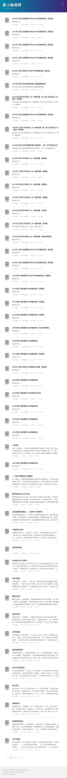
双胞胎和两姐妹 (17, 721)
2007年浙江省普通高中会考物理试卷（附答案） (29, 354)
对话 (24, 456)
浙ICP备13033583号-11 (9, 774)
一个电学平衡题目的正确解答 (22, 476)
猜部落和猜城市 (17, 650)
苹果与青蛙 (16, 578)
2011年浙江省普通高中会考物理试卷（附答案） (29, 302)
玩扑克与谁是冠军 (18, 668)
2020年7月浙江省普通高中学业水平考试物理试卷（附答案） (33, 58)
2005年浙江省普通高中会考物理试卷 (25, 406)
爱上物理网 (12, 5)
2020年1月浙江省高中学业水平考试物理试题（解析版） (31, 71)
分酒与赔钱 (16, 632)
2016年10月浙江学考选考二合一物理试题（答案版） (30, 197)
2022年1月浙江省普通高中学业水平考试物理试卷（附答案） (33, 19)
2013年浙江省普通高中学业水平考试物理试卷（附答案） (32, 276)
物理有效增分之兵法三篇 (20, 494)
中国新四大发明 (17, 530)
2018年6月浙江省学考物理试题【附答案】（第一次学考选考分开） (35, 145)
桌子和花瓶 (16, 739)
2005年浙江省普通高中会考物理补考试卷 (26, 393)
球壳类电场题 (17, 547)
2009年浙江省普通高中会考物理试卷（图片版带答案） (31, 328)
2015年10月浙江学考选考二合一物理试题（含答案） (30, 223)
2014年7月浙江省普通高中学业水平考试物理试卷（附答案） (33, 262)
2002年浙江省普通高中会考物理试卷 (25, 463)
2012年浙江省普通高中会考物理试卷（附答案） (29, 289)
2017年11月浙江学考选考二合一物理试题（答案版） (30, 171)
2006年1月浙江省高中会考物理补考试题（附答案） (30, 367)
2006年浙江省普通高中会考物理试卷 (25, 380)
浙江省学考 (25, 24)
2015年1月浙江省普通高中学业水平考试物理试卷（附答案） (33, 250)
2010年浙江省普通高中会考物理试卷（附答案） (29, 315)
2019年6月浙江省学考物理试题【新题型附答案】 (29, 84)
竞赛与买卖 (16, 614)
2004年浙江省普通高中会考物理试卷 (25, 419)
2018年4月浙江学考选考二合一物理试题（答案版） (30, 158)
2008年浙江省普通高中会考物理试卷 (25, 341)
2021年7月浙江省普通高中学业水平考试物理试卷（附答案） (33, 32)
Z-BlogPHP (12, 770)
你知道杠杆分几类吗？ (20, 560)
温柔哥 (16, 24)
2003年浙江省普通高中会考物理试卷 (25, 432)
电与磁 (24, 486)
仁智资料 (15, 445)
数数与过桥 (16, 596)
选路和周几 (16, 703)
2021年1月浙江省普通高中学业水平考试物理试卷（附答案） (33, 45)
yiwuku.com (25, 770)
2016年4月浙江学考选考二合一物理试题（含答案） (30, 210)
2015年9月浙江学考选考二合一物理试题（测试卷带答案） (32, 236)
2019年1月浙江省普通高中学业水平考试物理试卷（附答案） (33, 114)
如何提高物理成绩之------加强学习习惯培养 (27, 512)
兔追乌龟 (15, 685)
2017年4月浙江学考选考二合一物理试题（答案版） (30, 184)
